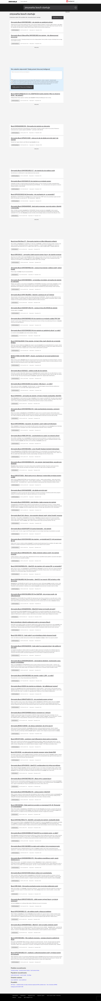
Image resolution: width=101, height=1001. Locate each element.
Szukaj (75, 7)
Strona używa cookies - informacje (54, 995)
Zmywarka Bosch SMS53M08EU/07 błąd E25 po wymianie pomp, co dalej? (34, 833)
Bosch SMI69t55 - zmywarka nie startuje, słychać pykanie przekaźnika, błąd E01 (36, 395)
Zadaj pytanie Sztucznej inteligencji (22, 87)
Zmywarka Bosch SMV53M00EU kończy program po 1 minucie (30, 712)
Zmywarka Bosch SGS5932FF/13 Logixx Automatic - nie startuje (31, 528)
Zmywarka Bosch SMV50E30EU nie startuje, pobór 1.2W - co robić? (32, 675)
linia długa (29, 975)
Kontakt (19, 997)
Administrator (15, 995)
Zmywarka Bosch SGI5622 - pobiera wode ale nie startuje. (29, 370)
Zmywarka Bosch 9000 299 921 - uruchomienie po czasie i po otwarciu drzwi (35, 435)
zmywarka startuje (14, 970)
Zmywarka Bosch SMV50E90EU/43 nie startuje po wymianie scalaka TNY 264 (35, 318)
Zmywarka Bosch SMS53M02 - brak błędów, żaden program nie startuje (33, 502)
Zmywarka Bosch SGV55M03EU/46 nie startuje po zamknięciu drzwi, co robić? (36, 330)
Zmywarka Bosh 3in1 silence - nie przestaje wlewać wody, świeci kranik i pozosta (36, 515)
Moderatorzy (23, 995)
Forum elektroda (24, 1)
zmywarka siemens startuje (24, 970)
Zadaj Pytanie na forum (57, 17)
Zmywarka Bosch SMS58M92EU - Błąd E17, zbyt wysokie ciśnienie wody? (34, 924)
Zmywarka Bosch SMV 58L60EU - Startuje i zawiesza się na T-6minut (32, 294)
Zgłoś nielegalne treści (28, 997)
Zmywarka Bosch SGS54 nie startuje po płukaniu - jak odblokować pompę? (34, 686)
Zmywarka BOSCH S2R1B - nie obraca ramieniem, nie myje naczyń (32, 726)
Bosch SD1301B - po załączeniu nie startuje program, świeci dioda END (33, 752)
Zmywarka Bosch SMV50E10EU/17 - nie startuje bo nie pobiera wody (33, 170)
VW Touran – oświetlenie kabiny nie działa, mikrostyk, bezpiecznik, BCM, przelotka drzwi (28, 984)
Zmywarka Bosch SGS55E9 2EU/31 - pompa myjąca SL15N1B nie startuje (34, 308)
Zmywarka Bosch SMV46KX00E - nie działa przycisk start (29, 490)
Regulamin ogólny (40, 995)
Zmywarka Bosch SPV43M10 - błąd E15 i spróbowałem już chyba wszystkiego (35, 765)
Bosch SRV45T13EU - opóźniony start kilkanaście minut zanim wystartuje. (34, 739)
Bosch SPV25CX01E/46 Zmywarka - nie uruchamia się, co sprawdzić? (33, 194)
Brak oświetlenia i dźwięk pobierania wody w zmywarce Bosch (30, 622)
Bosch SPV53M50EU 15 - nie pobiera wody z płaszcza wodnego (31, 911)
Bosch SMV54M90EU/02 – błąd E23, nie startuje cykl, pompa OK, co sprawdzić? (36, 566)
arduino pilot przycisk (15, 975)
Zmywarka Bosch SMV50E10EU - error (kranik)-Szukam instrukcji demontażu (35, 449)
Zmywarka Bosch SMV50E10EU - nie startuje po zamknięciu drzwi (32, 22)
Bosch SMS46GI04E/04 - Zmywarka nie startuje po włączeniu (30, 126)
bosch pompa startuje (35, 970)
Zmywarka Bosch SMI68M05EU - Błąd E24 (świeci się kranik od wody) (33, 609)
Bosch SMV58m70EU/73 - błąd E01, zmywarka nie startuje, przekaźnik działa (35, 820)
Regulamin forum (31, 995)
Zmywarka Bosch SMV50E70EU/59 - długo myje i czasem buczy (31, 778)
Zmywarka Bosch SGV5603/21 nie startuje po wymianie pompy (31, 181)
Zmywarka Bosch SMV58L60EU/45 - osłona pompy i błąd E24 (30, 792)
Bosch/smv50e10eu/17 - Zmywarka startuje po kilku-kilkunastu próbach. (34, 241)
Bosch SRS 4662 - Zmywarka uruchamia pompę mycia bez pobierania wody (34, 886)
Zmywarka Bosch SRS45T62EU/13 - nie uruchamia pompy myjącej (32, 699)
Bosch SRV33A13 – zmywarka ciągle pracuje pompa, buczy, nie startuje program (36, 254)
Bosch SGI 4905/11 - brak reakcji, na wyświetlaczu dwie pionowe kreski (33, 635)
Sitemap (14, 997)
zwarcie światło (23, 975)
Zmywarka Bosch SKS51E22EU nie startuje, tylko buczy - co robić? (32, 384)
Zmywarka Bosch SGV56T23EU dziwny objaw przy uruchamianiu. (31, 873)
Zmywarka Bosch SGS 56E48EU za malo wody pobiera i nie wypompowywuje (35, 846)
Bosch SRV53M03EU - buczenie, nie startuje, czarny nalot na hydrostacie (33, 423)
